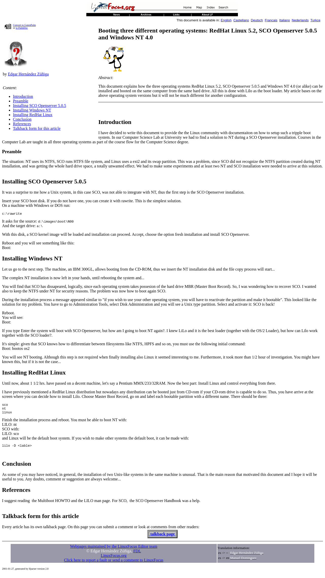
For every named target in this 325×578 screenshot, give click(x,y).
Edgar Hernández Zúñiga (28, 74)
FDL (137, 555)
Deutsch (257, 20)
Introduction (23, 96)
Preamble (20, 101)
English (226, 20)
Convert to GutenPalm (24, 25)
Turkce (315, 20)
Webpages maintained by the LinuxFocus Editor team (113, 550)
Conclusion (22, 119)
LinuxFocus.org (113, 559)
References (22, 124)
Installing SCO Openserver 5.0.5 (39, 105)
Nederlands (300, 20)
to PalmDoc (22, 27)
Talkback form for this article (36, 128)
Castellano (241, 20)
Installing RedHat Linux (33, 115)
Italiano (284, 20)
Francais (271, 20)
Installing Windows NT (32, 110)
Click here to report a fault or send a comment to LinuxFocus (113, 564)
